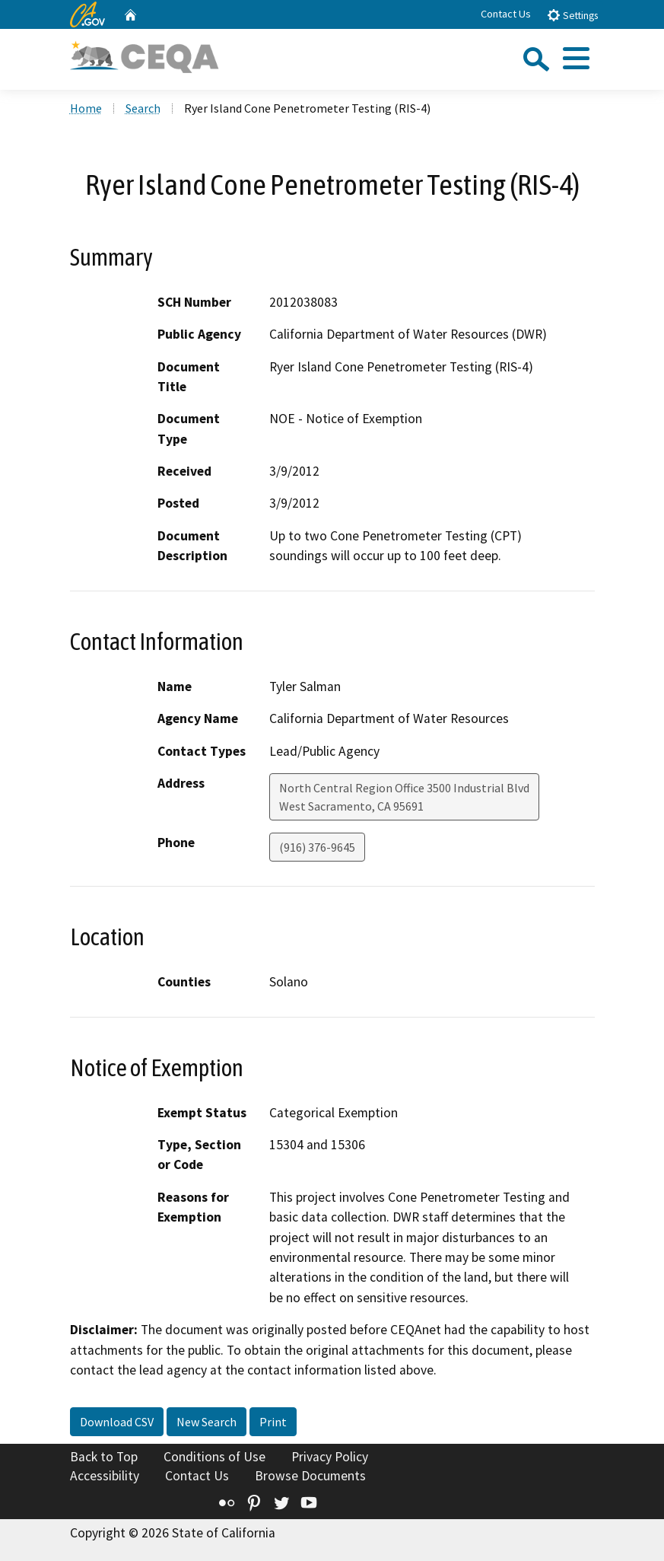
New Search (206, 1421)
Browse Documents (310, 1475)
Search (142, 108)
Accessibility (104, 1475)
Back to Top (104, 1456)
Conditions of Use (214, 1456)
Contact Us (506, 14)
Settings (572, 15)
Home (86, 108)
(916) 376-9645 (317, 847)
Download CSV (117, 1421)
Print (273, 1421)
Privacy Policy (329, 1456)
